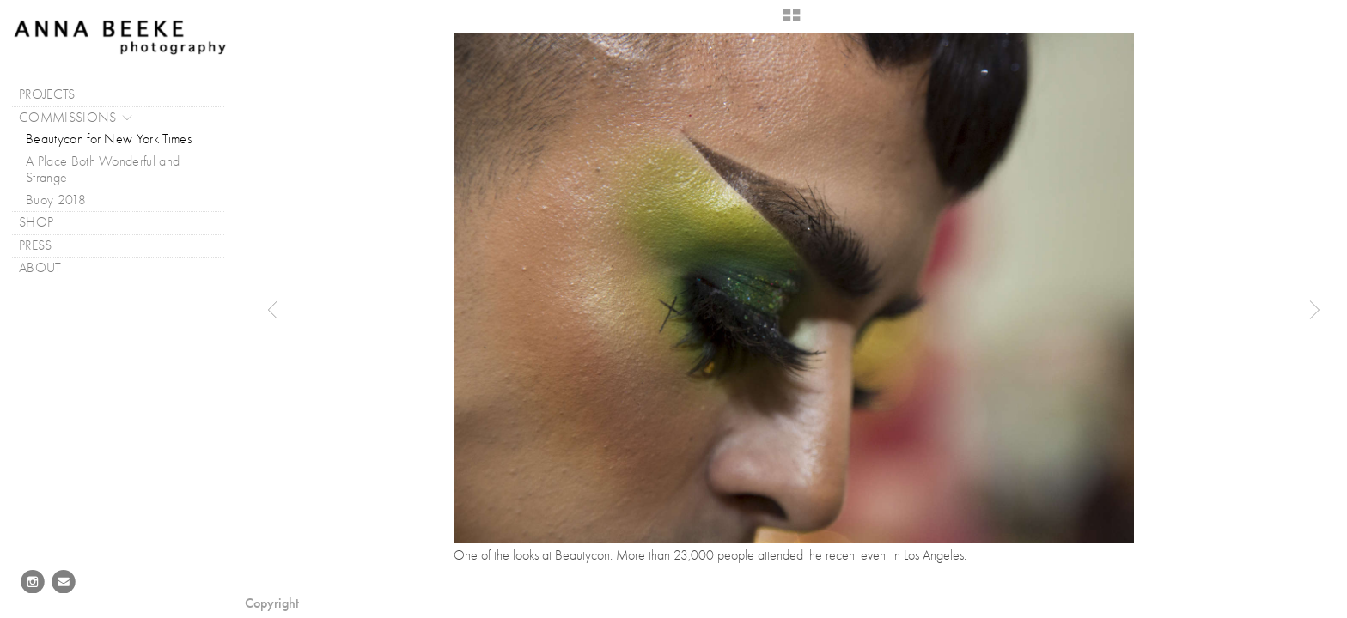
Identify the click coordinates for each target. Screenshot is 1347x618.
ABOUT (49, 268)
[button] (791, 21)
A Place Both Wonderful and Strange (103, 169)
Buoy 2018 (56, 200)
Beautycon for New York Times (109, 139)
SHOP (36, 222)
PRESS (44, 246)
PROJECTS (56, 95)
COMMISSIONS (76, 118)
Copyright (272, 603)
